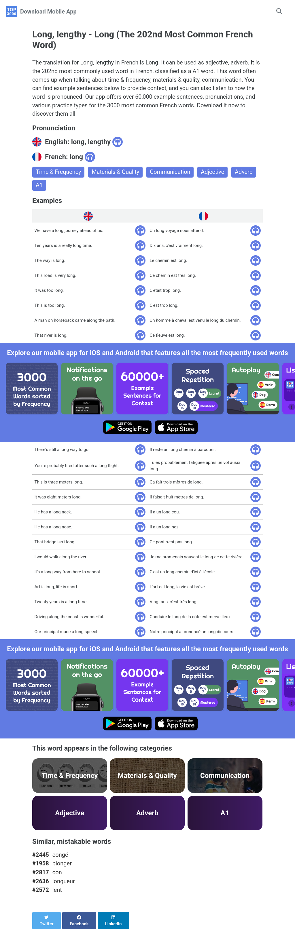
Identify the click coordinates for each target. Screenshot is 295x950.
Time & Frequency (59, 173)
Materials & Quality (116, 173)
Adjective (214, 173)
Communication (171, 173)
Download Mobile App (48, 11)
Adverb (246, 173)
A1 (39, 186)
